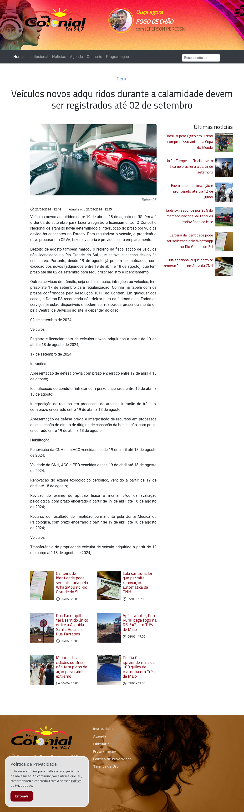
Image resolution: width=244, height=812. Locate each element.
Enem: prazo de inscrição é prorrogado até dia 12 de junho (192, 191)
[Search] (201, 58)
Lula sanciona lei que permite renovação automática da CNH (137, 582)
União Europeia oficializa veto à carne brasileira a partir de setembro (189, 166)
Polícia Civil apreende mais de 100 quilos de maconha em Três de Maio (139, 666)
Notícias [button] (59, 56)
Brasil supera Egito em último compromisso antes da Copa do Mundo (189, 141)
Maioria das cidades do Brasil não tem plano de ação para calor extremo (71, 666)
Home (19, 56)
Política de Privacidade (112, 759)
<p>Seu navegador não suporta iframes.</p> (158, 37)
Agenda (76, 56)
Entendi (21, 796)
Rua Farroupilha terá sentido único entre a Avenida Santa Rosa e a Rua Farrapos (72, 624)
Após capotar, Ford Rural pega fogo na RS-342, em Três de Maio (140, 622)
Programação (117, 56)
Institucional (37, 56)
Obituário (94, 56)
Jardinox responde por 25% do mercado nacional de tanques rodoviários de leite (189, 216)
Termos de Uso (106, 766)
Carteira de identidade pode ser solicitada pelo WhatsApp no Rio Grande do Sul (72, 582)
